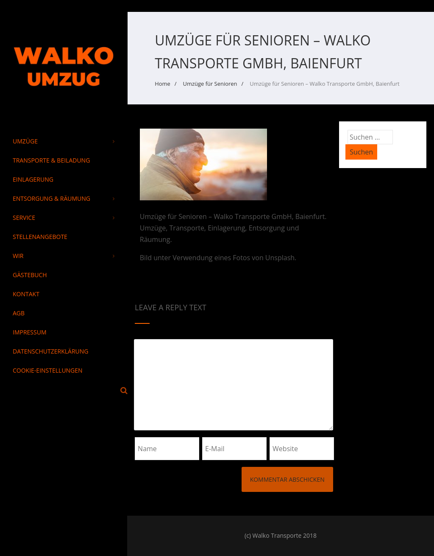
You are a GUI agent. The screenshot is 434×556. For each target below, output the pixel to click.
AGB (19, 313)
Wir (63, 256)
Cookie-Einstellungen (48, 370)
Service (63, 217)
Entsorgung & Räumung (63, 198)
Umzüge (63, 141)
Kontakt (26, 294)
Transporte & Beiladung (51, 160)
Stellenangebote (40, 237)
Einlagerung (33, 179)
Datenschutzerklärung (51, 351)
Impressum (30, 332)
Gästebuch (30, 275)
